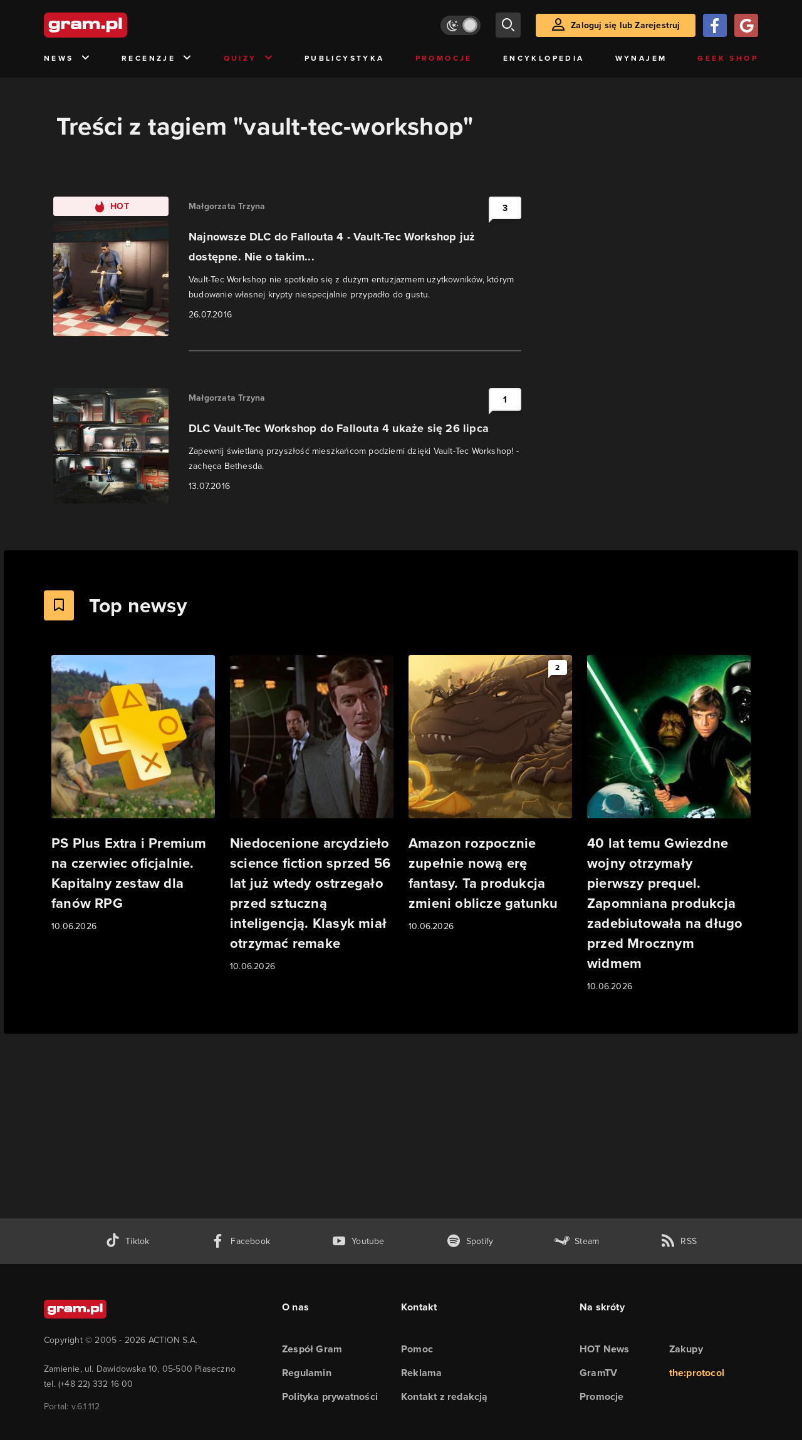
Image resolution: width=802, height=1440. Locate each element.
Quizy (249, 58)
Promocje (443, 58)
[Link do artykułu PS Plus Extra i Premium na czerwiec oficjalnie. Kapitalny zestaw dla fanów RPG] (133, 794)
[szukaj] (508, 25)
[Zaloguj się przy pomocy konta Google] (746, 25)
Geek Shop (727, 58)
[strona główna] (116, 25)
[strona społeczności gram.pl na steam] (577, 1241)
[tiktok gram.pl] (127, 1241)
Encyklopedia (544, 58)
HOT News (605, 1349)
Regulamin (306, 1372)
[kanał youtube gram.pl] (358, 1241)
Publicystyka (345, 58)
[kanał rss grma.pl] (678, 1241)
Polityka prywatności (330, 1396)
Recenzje (157, 58)
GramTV (598, 1372)
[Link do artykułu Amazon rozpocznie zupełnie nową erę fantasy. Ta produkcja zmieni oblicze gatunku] (490, 794)
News (67, 58)
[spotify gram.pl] (470, 1241)
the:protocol (696, 1372)
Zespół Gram (312, 1349)
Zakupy (686, 1349)
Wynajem (641, 58)
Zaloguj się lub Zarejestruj (625, 25)
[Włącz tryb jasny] (460, 25)
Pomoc (417, 1349)
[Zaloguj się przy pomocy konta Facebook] (715, 25)
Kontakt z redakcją (444, 1396)
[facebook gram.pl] (240, 1241)
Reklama (421, 1372)
